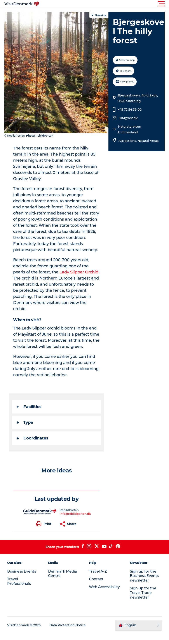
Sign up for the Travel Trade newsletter (143, 592)
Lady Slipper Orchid (78, 272)
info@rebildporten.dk (75, 513)
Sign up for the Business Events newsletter (144, 576)
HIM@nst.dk (128, 118)
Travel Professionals (19, 581)
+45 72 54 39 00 (129, 110)
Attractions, (128, 141)
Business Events (21, 571)
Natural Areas (148, 141)
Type (25, 422)
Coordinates (32, 438)
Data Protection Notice (67, 625)
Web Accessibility (104, 587)
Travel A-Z (98, 571)
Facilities (29, 406)
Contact (96, 579)
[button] (104, 4)
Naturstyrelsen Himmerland (129, 129)
